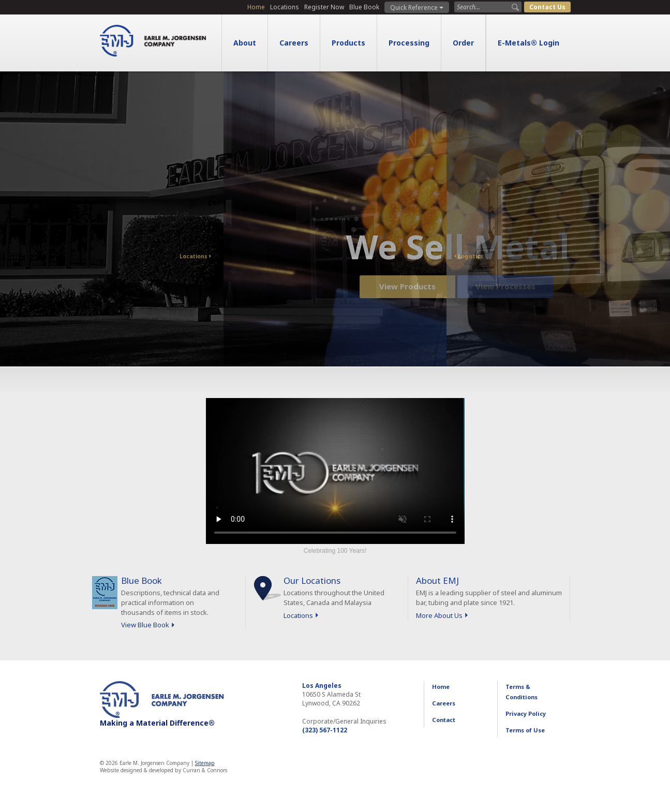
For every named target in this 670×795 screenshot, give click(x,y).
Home (256, 7)
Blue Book (364, 7)
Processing (409, 43)
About (244, 43)
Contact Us (547, 7)
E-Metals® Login (528, 43)
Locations (284, 7)
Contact (443, 720)
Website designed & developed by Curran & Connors (163, 770)
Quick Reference (416, 7)
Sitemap (205, 763)
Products (348, 43)
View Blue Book (145, 624)
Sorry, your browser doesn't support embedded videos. (335, 471)
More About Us (439, 615)
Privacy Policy (525, 713)
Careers (293, 43)
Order (463, 43)
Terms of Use (525, 730)
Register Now (324, 7)
